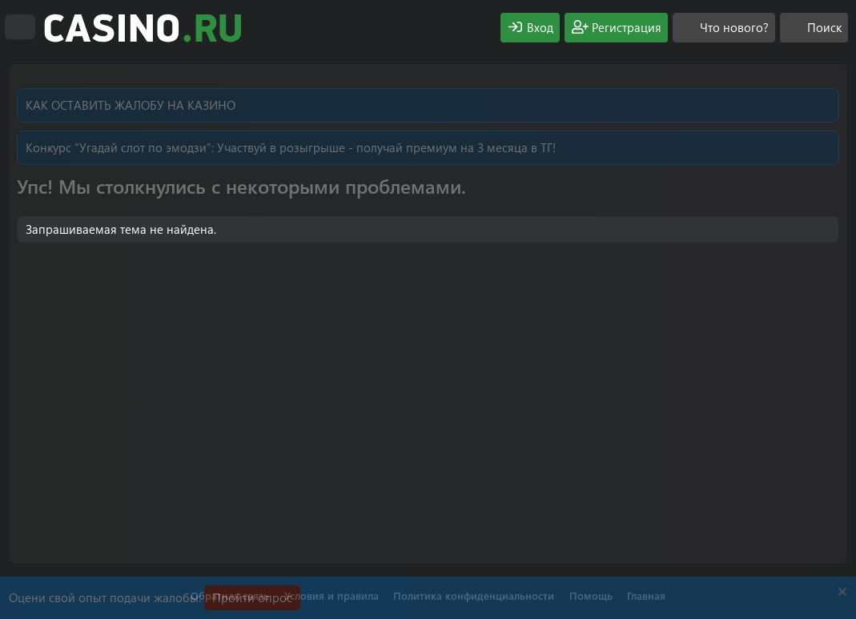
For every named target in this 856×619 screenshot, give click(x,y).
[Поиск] (814, 27)
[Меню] (20, 27)
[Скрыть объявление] (840, 593)
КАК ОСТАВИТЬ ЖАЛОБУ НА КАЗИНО (130, 105)
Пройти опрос (252, 597)
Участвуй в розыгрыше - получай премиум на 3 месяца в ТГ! (386, 147)
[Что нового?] (724, 27)
